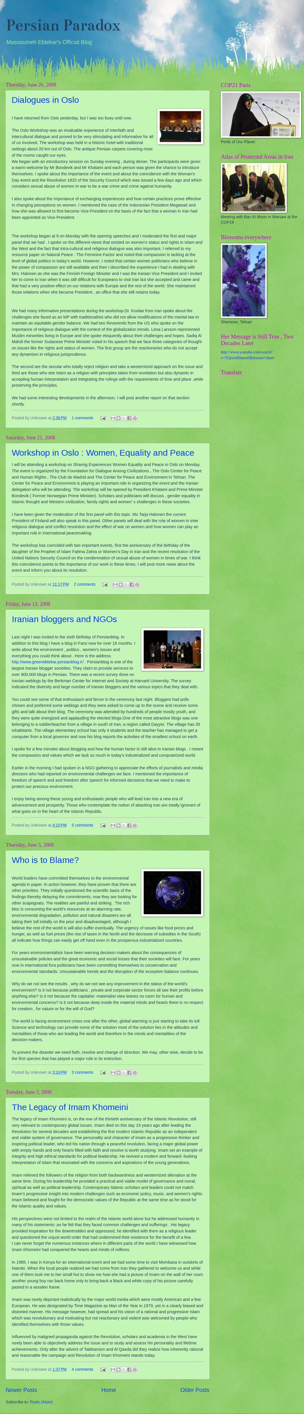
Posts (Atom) (41, 1402)
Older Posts (194, 1390)
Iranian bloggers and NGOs (64, 619)
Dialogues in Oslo (45, 100)
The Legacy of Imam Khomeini (70, 1107)
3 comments (82, 1072)
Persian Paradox (63, 25)
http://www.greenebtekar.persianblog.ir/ (47, 662)
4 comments (82, 1369)
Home (109, 1390)
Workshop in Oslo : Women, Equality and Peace (103, 452)
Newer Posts (21, 1390)
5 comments (82, 825)
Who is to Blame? (45, 860)
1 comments (82, 418)
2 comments (85, 584)
